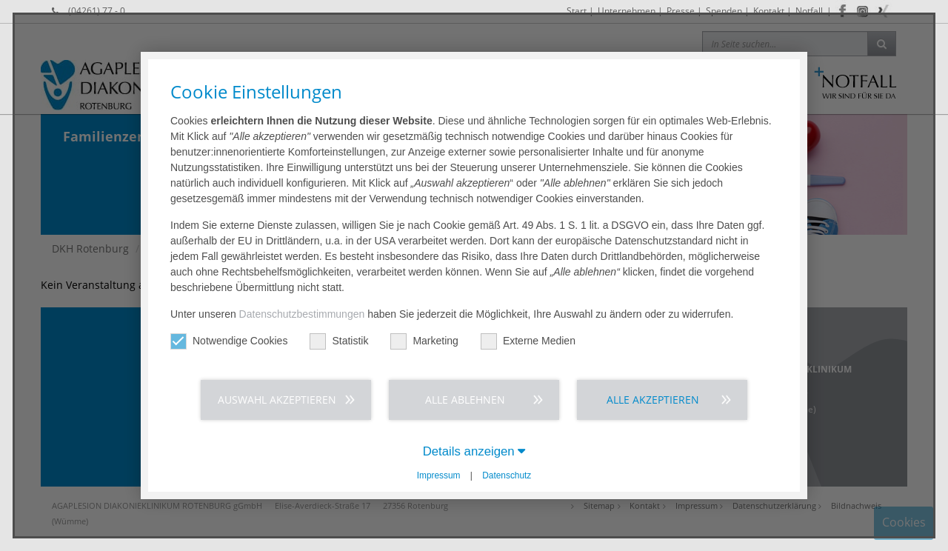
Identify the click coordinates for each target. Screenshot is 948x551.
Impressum (439, 475)
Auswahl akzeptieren (277, 400)
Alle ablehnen (465, 400)
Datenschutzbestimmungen (302, 314)
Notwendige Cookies (228, 341)
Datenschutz (506, 475)
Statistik (339, 341)
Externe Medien (528, 341)
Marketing (424, 341)
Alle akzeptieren (653, 400)
